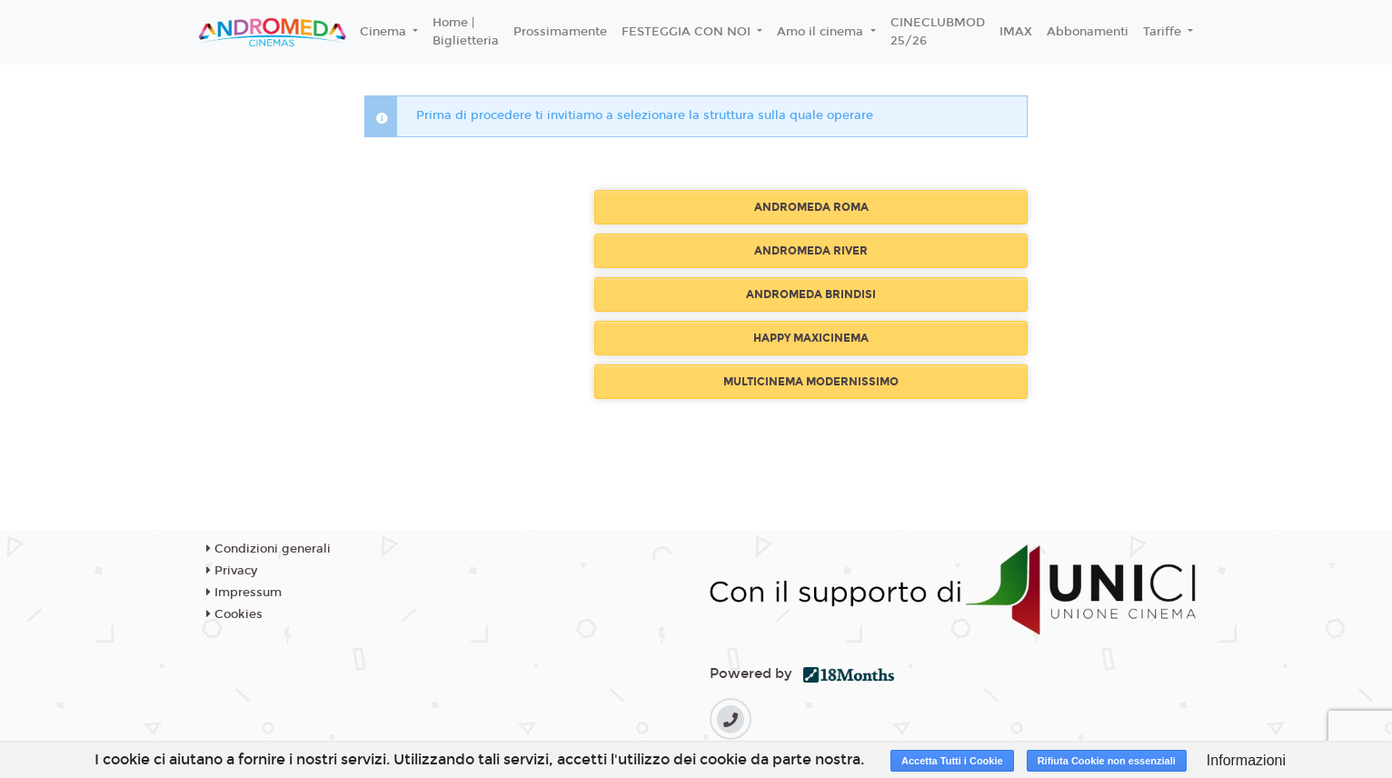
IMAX (1015, 32)
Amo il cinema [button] (822, 32)
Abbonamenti (1088, 32)
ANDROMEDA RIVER (811, 250)
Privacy (231, 571)
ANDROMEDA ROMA (811, 207)
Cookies (234, 614)
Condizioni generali (268, 549)
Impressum (244, 592)
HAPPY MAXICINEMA (811, 338)
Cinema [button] (385, 32)
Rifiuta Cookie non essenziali (1107, 760)
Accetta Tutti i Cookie (952, 760)
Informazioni (1246, 760)
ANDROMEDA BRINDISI (811, 294)
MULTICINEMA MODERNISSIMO (811, 381)
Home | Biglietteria (466, 31)
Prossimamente (560, 32)
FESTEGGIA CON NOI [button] (687, 32)
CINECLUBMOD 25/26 (937, 31)
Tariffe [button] (1164, 32)
